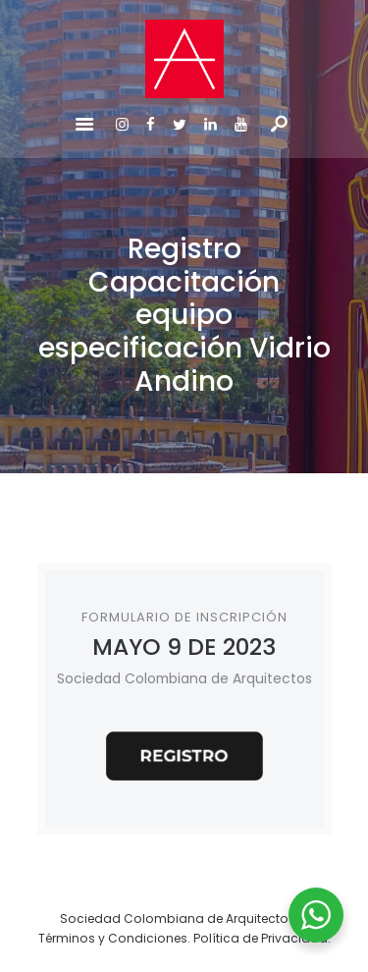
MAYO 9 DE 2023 (184, 646)
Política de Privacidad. (262, 938)
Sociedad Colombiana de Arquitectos (177, 918)
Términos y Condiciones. (115, 938)
